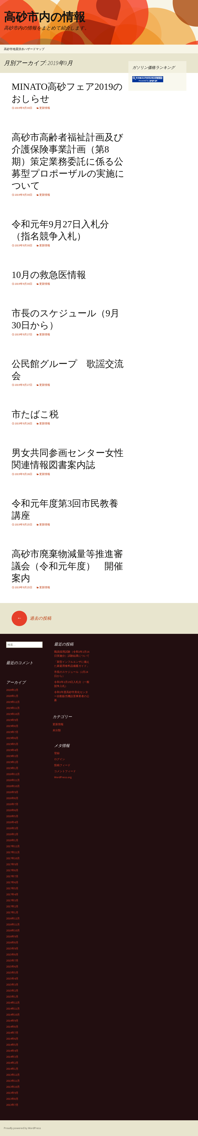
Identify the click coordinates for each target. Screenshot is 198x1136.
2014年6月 (12, 1038)
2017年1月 (12, 912)
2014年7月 (12, 1032)
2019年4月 (12, 750)
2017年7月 (12, 876)
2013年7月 (12, 1105)
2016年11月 (13, 924)
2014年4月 (12, 1050)
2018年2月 (12, 834)
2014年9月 (12, 1020)
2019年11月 (13, 708)
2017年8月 (12, 870)
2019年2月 (12, 762)
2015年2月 (12, 990)
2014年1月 (12, 1068)
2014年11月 (13, 1008)
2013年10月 (13, 1086)
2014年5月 (12, 1044)
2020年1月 (12, 696)
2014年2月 (12, 1062)
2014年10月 (13, 1014)
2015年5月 (12, 972)
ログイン (59, 759)
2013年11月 (13, 1080)
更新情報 (44, 108)
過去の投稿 (31, 618)
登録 (57, 753)
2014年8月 (12, 1026)
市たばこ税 (35, 414)
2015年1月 (12, 996)
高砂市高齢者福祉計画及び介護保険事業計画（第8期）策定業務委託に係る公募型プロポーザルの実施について (68, 161)
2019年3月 (12, 756)
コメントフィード (65, 771)
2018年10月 (13, 786)
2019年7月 (12, 732)
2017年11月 (13, 852)
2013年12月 (13, 1074)
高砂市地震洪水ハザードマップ (24, 49)
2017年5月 (12, 888)
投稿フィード (62, 765)
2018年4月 (12, 822)
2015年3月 (12, 984)
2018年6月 (12, 810)
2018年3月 (12, 828)
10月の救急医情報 (49, 275)
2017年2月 (12, 906)
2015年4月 (12, 978)
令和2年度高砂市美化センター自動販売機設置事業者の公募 (71, 696)
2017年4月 (12, 894)
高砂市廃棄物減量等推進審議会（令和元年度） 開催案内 (67, 566)
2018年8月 (12, 798)
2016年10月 (13, 930)
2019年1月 (12, 768)
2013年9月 (12, 1092)
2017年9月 (12, 864)
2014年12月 (13, 1002)
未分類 (57, 730)
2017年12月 (13, 846)
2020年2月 (12, 690)
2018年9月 (12, 792)
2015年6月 (12, 966)
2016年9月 (12, 936)
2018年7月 (12, 804)
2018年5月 (12, 816)
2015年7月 (12, 960)
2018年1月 (12, 840)
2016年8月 (12, 942)
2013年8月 (12, 1099)
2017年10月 (13, 858)
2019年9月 (12, 720)
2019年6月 (12, 738)
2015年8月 (12, 954)
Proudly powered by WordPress (22, 1128)
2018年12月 (13, 774)
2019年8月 (12, 726)
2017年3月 (12, 900)
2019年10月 (13, 714)
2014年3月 (12, 1056)
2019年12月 (13, 702)
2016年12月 (13, 918)
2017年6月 (12, 882)
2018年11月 (13, 780)
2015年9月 (12, 948)
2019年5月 (12, 744)
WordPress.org (63, 777)
